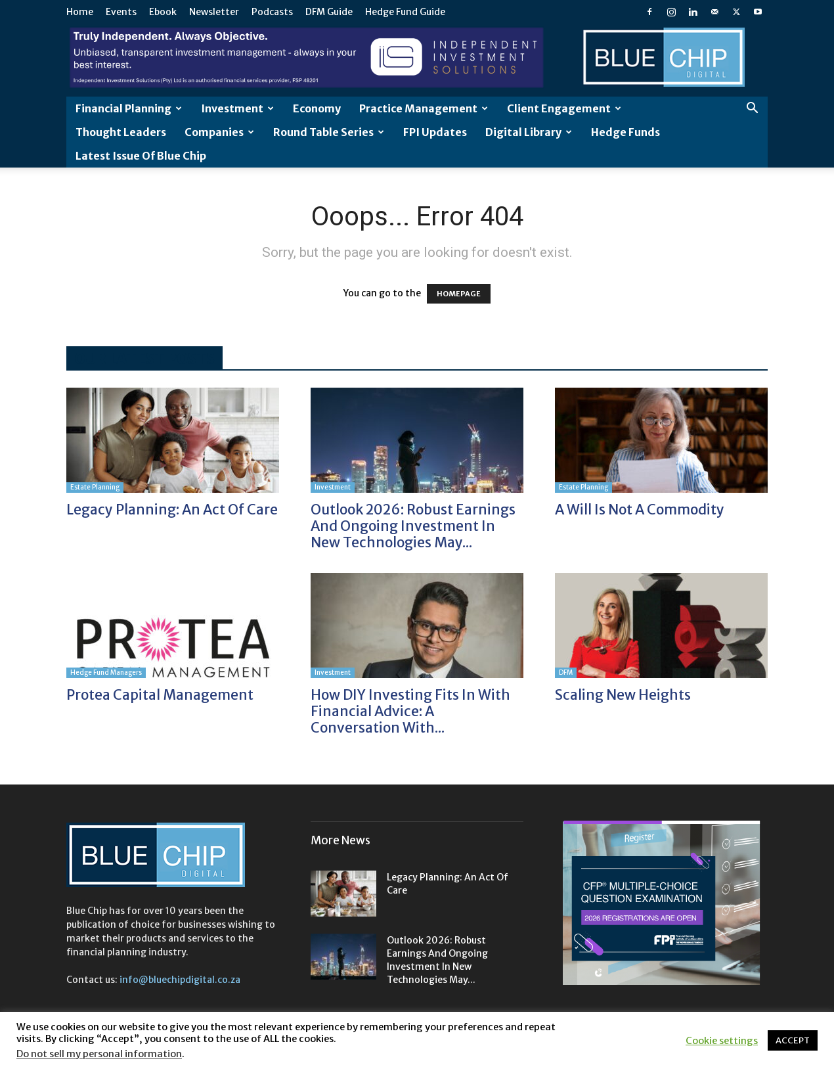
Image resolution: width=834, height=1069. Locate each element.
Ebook (163, 12)
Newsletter (214, 12)
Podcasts (272, 12)
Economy (317, 108)
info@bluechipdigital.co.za (180, 980)
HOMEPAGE (459, 293)
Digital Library (528, 132)
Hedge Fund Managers (106, 672)
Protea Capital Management (159, 695)
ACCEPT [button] (793, 1040)
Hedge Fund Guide (405, 12)
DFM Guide (329, 12)
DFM (566, 672)
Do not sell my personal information (99, 1054)
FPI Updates (435, 132)
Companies (219, 132)
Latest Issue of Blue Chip (141, 155)
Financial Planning (129, 108)
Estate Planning (95, 487)
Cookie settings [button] (722, 1041)
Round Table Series (328, 132)
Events (121, 12)
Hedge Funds (625, 132)
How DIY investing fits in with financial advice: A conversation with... (410, 711)
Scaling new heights (623, 695)
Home (79, 12)
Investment (237, 108)
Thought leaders (121, 132)
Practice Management (423, 108)
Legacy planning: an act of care (172, 509)
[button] (752, 109)
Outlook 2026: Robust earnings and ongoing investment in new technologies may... (413, 526)
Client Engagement (564, 108)
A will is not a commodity (639, 509)
